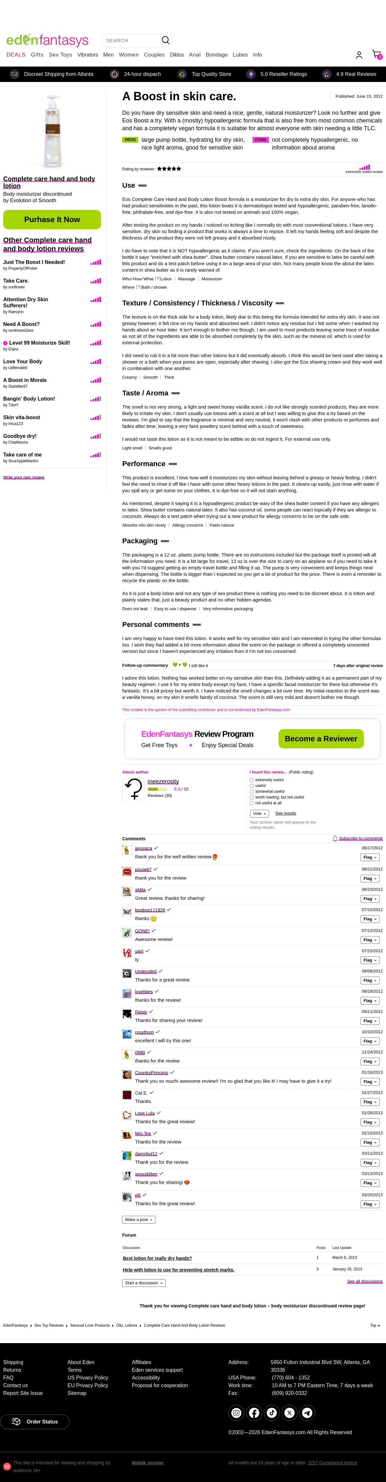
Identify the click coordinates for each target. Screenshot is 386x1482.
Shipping (13, 1362)
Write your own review (23, 477)
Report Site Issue (23, 1393)
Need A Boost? (21, 324)
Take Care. (16, 281)
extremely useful (269, 780)
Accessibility (146, 1377)
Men (108, 55)
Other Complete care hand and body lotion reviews (47, 244)
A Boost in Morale (25, 380)
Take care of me (22, 454)
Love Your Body (22, 361)
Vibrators (88, 55)
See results (285, 813)
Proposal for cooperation (160, 1385)
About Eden (81, 1362)
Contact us (15, 1385)
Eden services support (157, 1370)
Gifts (37, 55)
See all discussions (365, 1281)
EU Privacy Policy (88, 1385)
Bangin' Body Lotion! (29, 399)
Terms (75, 1370)
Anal (195, 55)
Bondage (217, 55)
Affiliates (141, 1362)
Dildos (177, 55)
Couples (154, 55)
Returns (12, 1370)
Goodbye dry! (20, 436)
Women (129, 55)
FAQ (8, 1377)
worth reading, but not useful (279, 797)
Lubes (240, 55)
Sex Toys (60, 55)
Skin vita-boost (21, 417)
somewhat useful (269, 791)
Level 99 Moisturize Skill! (39, 343)
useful (260, 785)
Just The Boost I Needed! (34, 262)
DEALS (16, 55)
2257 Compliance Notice (332, 1462)
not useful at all (268, 803)
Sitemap (77, 1393)
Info (257, 55)
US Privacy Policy (88, 1377)
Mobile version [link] (147, 1462)
